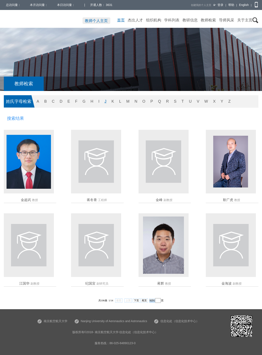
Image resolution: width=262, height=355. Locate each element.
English (244, 5)
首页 (121, 20)
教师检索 (208, 20)
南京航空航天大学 (52, 321)
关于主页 (244, 20)
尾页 (144, 300)
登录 (220, 5)
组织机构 (153, 20)
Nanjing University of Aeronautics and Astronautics (111, 321)
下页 (136, 300)
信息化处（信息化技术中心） (176, 321)
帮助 (231, 5)
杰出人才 (135, 20)
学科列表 (171, 20)
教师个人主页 (96, 21)
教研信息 (190, 20)
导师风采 (226, 20)
